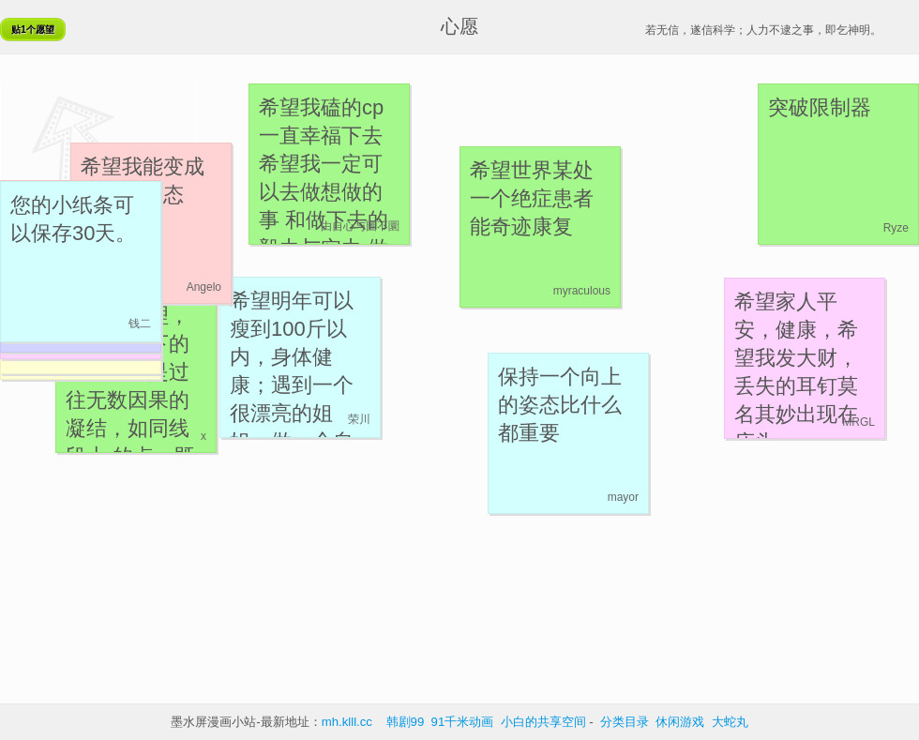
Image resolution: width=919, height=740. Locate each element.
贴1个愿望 (32, 29)
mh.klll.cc (347, 722)
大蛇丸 (730, 722)
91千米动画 (462, 722)
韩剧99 (405, 722)
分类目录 (624, 722)
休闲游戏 (679, 722)
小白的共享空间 (543, 722)
